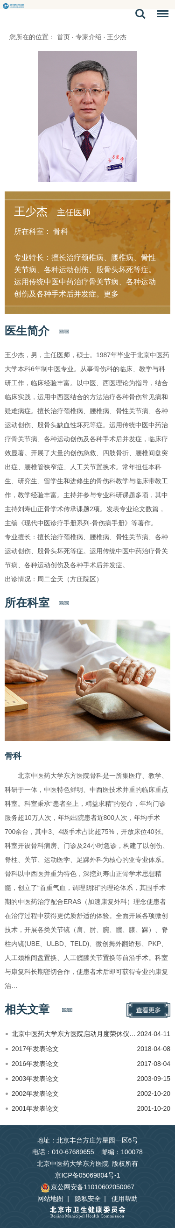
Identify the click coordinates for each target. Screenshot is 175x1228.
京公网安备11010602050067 (87, 1187)
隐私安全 (88, 1198)
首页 (63, 37)
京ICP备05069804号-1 (87, 1175)
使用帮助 (125, 1198)
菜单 (160, 15)
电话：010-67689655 (63, 1152)
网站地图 (50, 1198)
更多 (111, 294)
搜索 (140, 14)
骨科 (13, 756)
